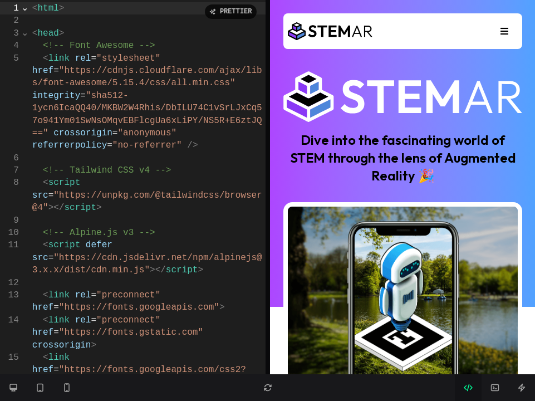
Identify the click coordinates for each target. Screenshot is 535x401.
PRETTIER (230, 11)
